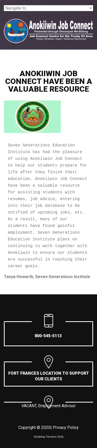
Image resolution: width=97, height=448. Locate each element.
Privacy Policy (66, 427)
